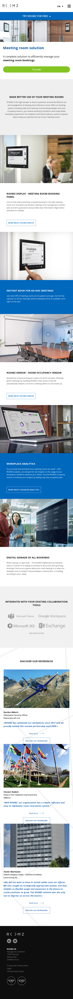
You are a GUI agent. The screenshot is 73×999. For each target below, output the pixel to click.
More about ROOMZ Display (21, 223)
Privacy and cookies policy (17, 965)
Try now (36, 69)
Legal (9, 968)
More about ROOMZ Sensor (21, 396)
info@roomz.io (13, 959)
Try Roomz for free (36, 16)
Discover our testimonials (36, 741)
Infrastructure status (15, 971)
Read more (33, 733)
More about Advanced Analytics (23, 490)
